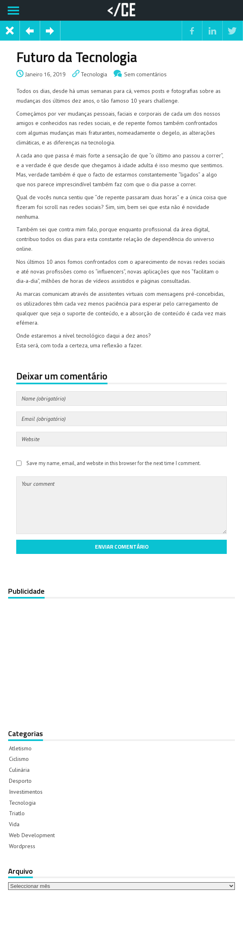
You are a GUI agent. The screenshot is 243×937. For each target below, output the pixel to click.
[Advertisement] (120, 658)
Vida (14, 824)
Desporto (20, 780)
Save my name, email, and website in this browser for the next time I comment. (113, 463)
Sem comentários (145, 74)
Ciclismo (19, 759)
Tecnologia (94, 74)
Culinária (19, 769)
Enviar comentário (121, 547)
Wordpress (22, 846)
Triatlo (17, 813)
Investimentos (26, 791)
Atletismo (20, 748)
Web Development (32, 835)
